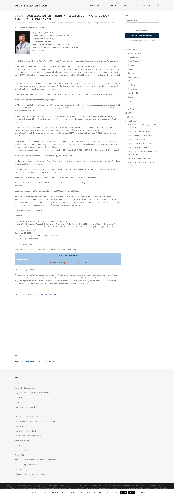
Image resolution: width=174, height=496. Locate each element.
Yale (94, 22)
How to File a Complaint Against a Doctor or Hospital (35, 421)
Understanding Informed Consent (140, 158)
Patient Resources (145, 5)
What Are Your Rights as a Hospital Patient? (31, 474)
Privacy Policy (20, 455)
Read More (140, 492)
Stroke (130, 105)
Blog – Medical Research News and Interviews (32, 393)
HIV (129, 81)
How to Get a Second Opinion (139, 147)
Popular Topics (96, 5)
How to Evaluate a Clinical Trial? (139, 143)
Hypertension (133, 89)
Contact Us (127, 5)
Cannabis (131, 65)
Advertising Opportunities (25, 388)
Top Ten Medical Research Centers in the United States (36, 460)
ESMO (73, 22)
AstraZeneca (36, 22)
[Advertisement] (68, 324)
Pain (129, 101)
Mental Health (133, 93)
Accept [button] (123, 492)
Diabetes (131, 69)
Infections (131, 85)
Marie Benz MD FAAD (107, 22)
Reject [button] (132, 492)
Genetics (131, 73)
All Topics (131, 109)
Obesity (131, 97)
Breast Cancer (133, 57)
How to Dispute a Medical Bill (139, 131)
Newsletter (19, 445)
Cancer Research (63, 22)
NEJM (90, 22)
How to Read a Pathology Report (140, 135)
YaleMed (51, 361)
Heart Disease (133, 77)
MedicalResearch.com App (142, 36)
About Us (112, 5)
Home (17, 402)
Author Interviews (49, 22)
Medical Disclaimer (22, 440)
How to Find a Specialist (137, 139)
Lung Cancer (82, 22)
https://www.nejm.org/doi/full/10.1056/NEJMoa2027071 (36, 236)
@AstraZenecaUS (28, 361)
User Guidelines (21, 469)
